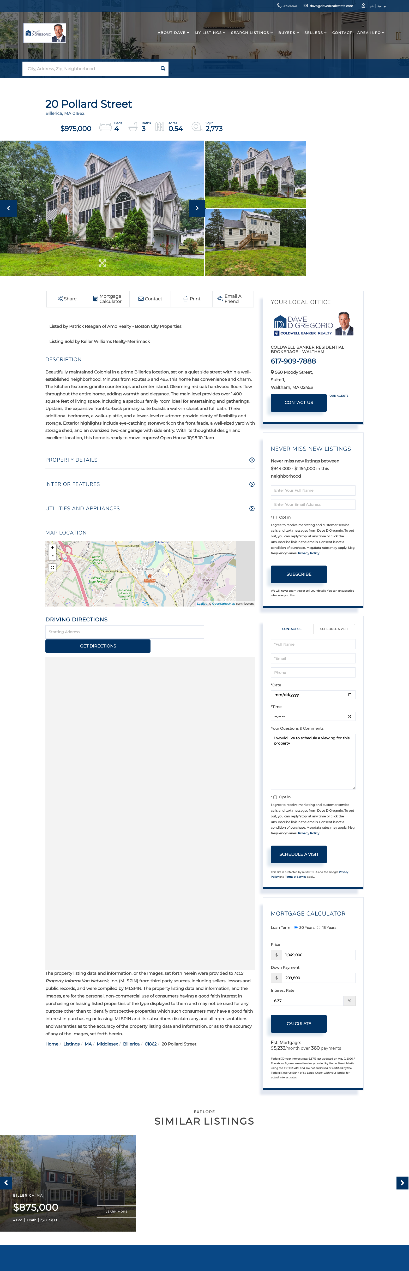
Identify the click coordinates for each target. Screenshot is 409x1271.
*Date (276, 685)
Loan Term (280, 927)
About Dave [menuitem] (167, 37)
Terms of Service (295, 877)
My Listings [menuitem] (203, 37)
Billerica (131, 1030)
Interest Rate (282, 990)
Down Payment (285, 967)
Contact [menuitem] (337, 37)
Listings (71, 1030)
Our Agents (338, 395)
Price (275, 944)
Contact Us (299, 402)
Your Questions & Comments (297, 728)
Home (51, 1030)
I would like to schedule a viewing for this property (313, 762)
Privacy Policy (308, 553)
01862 (151, 1030)
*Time (276, 707)
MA (88, 1030)
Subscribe (298, 574)
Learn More (117, 1216)
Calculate (299, 1023)
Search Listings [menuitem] (245, 37)
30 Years (304, 927)
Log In (358, 7)
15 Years (326, 927)
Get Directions (230, 631)
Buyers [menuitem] (282, 37)
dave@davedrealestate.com (314, 6)
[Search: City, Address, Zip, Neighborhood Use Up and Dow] (90, 69)
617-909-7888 (269, 6)
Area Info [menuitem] (364, 37)
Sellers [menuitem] (309, 37)
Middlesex (107, 1030)
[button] (163, 69)
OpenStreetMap (223, 603)
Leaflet (202, 603)
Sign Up (372, 7)
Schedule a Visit (334, 629)
